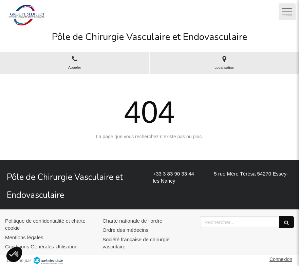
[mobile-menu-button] (287, 11)
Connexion (280, 259)
